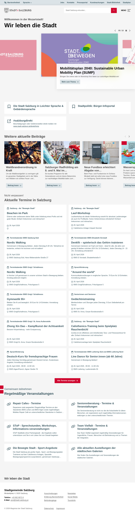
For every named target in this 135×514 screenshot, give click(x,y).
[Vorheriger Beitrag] (125, 136)
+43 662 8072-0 (18, 497)
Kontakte (70, 2)
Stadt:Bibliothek (113, 2)
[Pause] (126, 31)
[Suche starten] (114, 10)
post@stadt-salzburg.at (19, 500)
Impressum (60, 508)
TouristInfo (72, 500)
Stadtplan (127, 2)
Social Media (73, 497)
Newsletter (72, 493)
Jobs (62, 2)
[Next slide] (130, 30)
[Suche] (87, 10)
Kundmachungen (97, 2)
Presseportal (82, 2)
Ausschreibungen (51, 493)
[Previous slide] (115, 30)
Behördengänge (50, 500)
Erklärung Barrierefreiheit (53, 497)
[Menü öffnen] (126, 10)
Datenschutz (49, 508)
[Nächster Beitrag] (129, 136)
